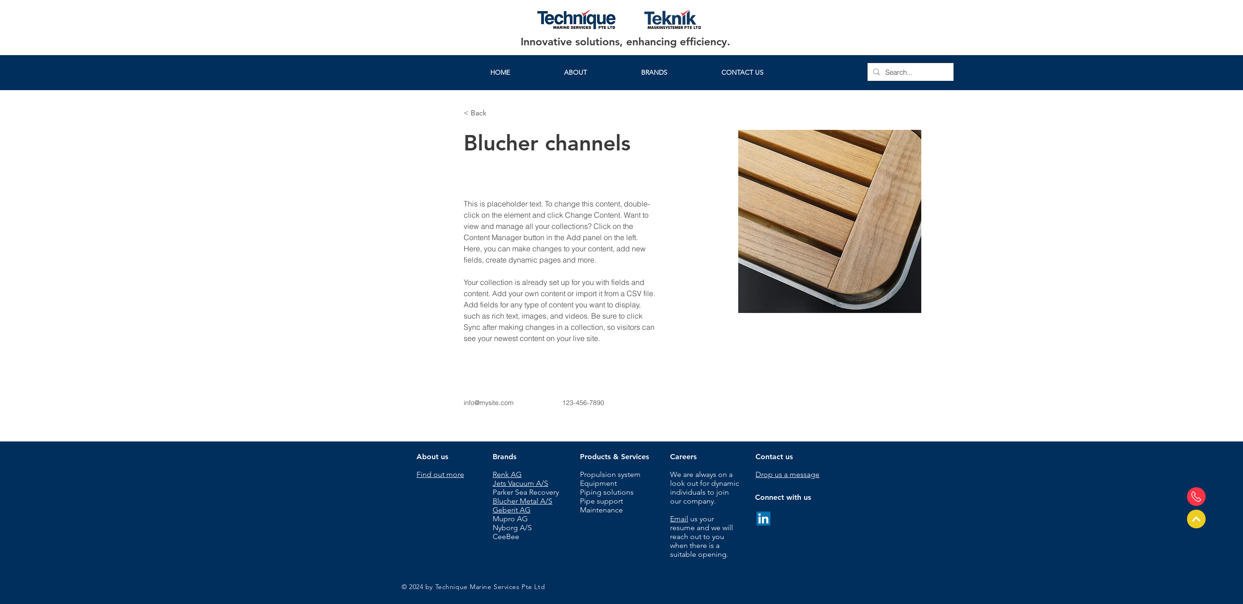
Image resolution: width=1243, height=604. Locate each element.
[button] (654, 72)
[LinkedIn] (763, 519)
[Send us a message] (1196, 496)
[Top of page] (1196, 519)
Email (679, 518)
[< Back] (482, 113)
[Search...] (909, 72)
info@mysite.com (489, 402)
